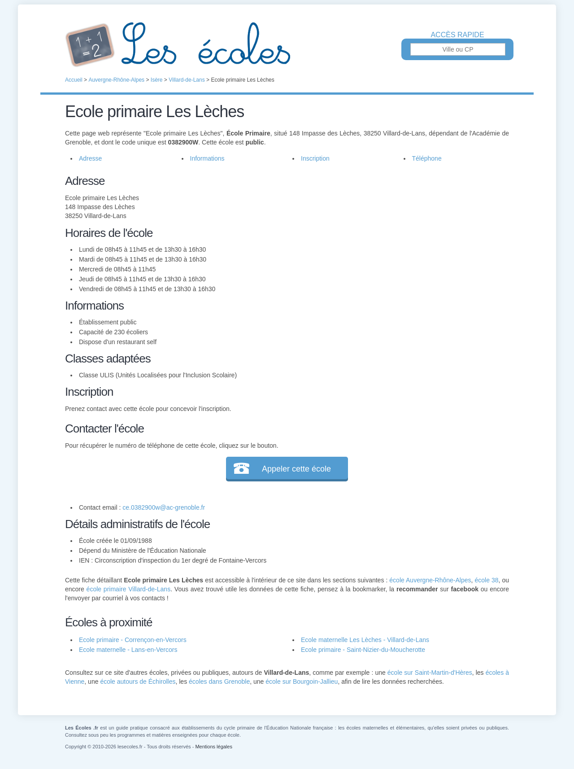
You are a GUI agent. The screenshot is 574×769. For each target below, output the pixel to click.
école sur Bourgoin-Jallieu (301, 681)
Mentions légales (213, 746)
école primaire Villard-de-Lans (129, 589)
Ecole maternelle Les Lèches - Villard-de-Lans (365, 639)
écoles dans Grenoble (219, 681)
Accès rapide (457, 35)
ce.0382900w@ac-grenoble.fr (163, 507)
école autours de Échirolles (137, 681)
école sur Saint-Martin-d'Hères (429, 672)
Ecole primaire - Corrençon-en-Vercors (133, 639)
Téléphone (427, 158)
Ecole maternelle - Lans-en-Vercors (128, 649)
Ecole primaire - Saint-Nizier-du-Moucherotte (363, 649)
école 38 (486, 580)
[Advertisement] (393, 235)
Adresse (90, 158)
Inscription (315, 158)
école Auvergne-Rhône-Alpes (430, 580)
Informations (207, 158)
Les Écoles (287, 44)
